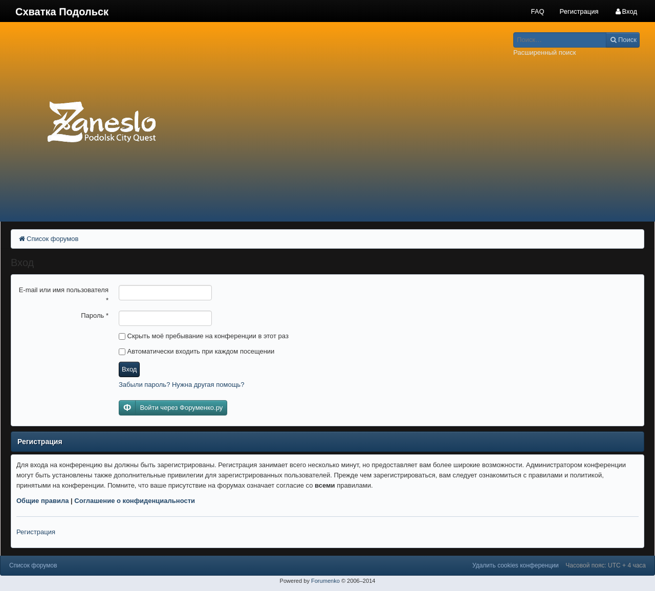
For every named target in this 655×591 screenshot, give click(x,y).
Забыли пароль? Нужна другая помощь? (181, 384)
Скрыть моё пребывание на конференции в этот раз (204, 336)
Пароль (94, 315)
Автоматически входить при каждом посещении (196, 351)
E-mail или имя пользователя (63, 295)
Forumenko (325, 581)
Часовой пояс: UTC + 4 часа (605, 565)
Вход (129, 369)
